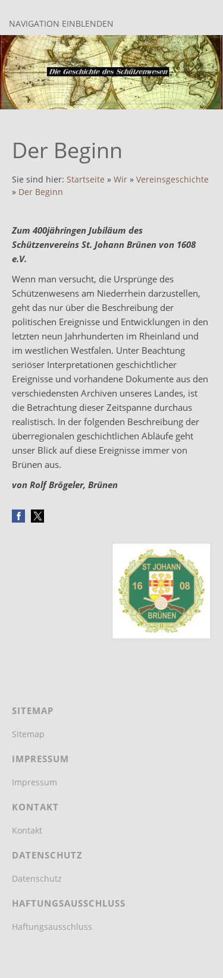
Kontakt (27, 830)
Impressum (34, 782)
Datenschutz (37, 878)
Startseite (86, 179)
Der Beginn (40, 192)
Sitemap (28, 734)
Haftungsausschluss (52, 926)
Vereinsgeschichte (172, 179)
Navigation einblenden (61, 23)
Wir (120, 179)
